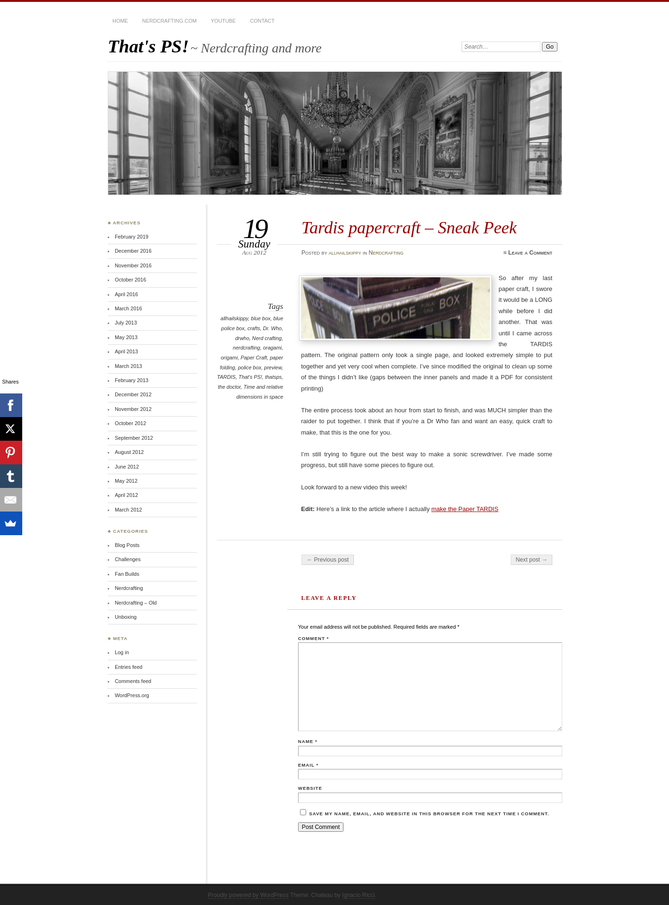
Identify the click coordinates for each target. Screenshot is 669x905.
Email (308, 765)
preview (273, 367)
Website (310, 788)
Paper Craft (253, 357)
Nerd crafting (267, 338)
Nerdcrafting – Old (136, 603)
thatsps (273, 377)
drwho (242, 338)
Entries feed (128, 667)
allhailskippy (345, 252)
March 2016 (128, 308)
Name (307, 741)
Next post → (532, 559)
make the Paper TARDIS (464, 508)
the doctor (229, 387)
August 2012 (129, 452)
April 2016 (126, 294)
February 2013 (131, 380)
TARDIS (226, 377)
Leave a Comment (530, 252)
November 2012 (133, 409)
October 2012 (130, 423)
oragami (272, 347)
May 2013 (126, 337)
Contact (262, 21)
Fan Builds (127, 574)
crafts (254, 328)
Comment (313, 638)
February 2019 (131, 236)
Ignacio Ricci (358, 895)
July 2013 (126, 322)
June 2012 (127, 467)
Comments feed (133, 681)
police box (249, 367)
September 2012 (134, 438)
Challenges (128, 559)
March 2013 (128, 366)
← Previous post (328, 559)
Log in (122, 652)
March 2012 (128, 509)
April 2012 (126, 495)
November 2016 (133, 265)
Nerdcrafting (386, 252)
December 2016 (133, 251)
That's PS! (148, 46)
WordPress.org (132, 695)
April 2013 (126, 351)
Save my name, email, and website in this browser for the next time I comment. (429, 813)
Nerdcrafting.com (169, 21)
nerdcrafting (246, 347)
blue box (260, 318)
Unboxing (126, 617)
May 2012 (126, 481)
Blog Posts (127, 545)
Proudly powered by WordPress (248, 895)
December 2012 (133, 394)
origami (229, 357)
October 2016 (130, 279)
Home (120, 21)
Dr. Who (272, 328)
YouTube (223, 21)
